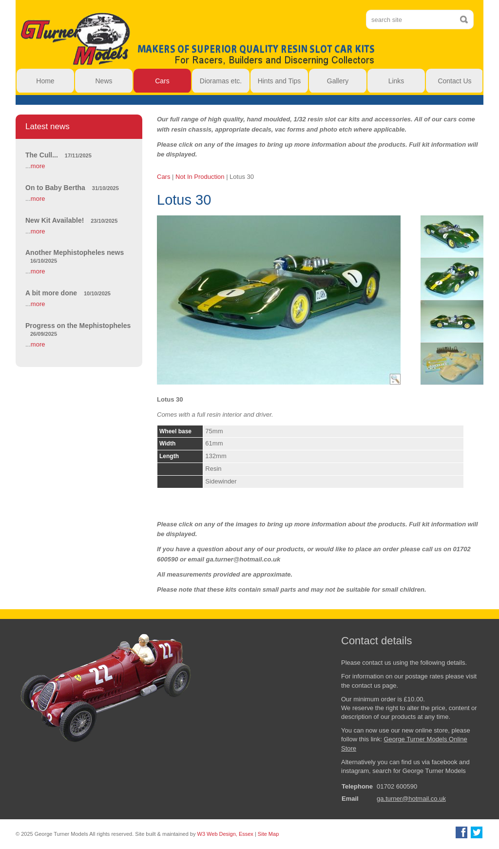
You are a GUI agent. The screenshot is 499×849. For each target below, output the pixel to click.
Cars (163, 176)
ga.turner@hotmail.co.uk (411, 798)
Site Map (268, 834)
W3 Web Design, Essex (225, 834)
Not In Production (199, 176)
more (38, 166)
